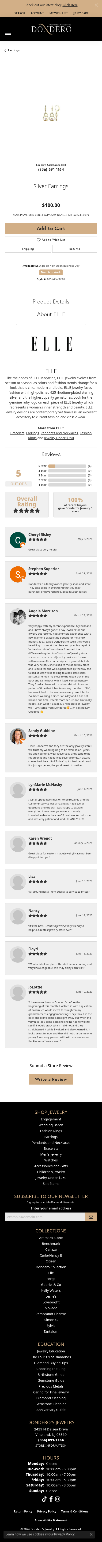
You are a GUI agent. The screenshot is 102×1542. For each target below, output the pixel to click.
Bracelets (17, 433)
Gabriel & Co (51, 1284)
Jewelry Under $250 (59, 438)
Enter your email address (51, 1208)
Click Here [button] (70, 5)
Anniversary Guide (50, 1409)
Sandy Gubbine (41, 730)
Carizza (51, 1249)
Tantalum (51, 1331)
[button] (19, 13)
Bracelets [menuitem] (51, 1148)
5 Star (42, 466)
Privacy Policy (46, 1511)
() (89, 466)
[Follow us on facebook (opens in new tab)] (51, 1499)
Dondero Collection (51, 1267)
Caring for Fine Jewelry (51, 1392)
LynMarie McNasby (45, 784)
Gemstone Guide (51, 1380)
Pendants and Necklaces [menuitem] (51, 1142)
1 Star (42, 485)
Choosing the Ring (51, 1368)
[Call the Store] (51, 1439)
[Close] (96, 5)
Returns (74, 249)
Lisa (31, 876)
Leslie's (51, 1296)
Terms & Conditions (74, 1511)
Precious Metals (50, 1386)
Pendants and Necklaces (59, 433)
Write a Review (51, 1079)
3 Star (42, 475)
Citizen (51, 1261)
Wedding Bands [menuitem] (50, 1125)
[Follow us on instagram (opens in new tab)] (57, 1499)
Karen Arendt (40, 838)
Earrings (14, 50)
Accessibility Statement (50, 1520)
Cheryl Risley (39, 534)
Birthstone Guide (51, 1374)
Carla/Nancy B (51, 1255)
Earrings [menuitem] (50, 1136)
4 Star (42, 471)
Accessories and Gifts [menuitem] (51, 1166)
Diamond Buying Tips (51, 1363)
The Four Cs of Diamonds (51, 1357)
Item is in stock (51, 272)
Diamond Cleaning (51, 1398)
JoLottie (35, 987)
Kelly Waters (51, 1290)
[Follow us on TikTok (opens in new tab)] (44, 1499)
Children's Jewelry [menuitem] (51, 1172)
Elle (51, 1273)
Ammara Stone (51, 1237)
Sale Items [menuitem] (51, 1183)
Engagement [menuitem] (51, 1119)
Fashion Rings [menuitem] (51, 1131)
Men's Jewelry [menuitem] (51, 1154)
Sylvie (50, 1325)
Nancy (34, 910)
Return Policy (23, 1511)
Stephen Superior (43, 568)
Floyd (33, 949)
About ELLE (51, 314)
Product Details (51, 301)
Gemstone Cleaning (51, 1404)
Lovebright (51, 1302)
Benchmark (51, 1243)
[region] (51, 113)
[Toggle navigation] (7, 32)
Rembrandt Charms (50, 1314)
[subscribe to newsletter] (91, 1217)
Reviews (51, 454)
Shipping (28, 249)
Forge (51, 1278)
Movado (51, 1308)
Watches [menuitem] (51, 1160)
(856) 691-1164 (51, 169)
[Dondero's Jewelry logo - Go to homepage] (51, 28)
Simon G (51, 1319)
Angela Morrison (43, 611)
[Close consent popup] (91, 1534)
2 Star (42, 480)
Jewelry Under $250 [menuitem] (51, 1177)
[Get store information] (51, 1446)
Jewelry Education (51, 1351)
